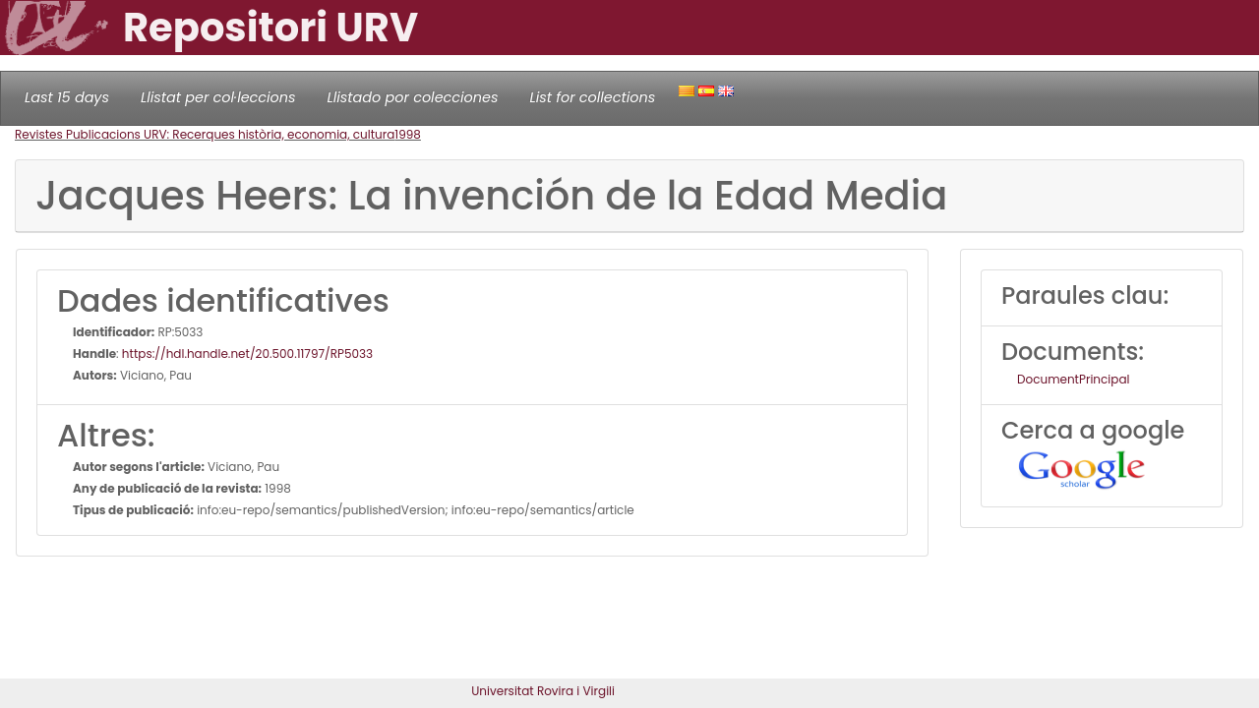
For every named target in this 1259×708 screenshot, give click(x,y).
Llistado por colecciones (413, 97)
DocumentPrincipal (1073, 379)
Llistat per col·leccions (218, 97)
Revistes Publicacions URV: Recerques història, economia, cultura (204, 134)
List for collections (592, 97)
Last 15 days (67, 97)
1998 (407, 134)
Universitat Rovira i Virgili (543, 690)
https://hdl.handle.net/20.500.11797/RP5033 (247, 353)
